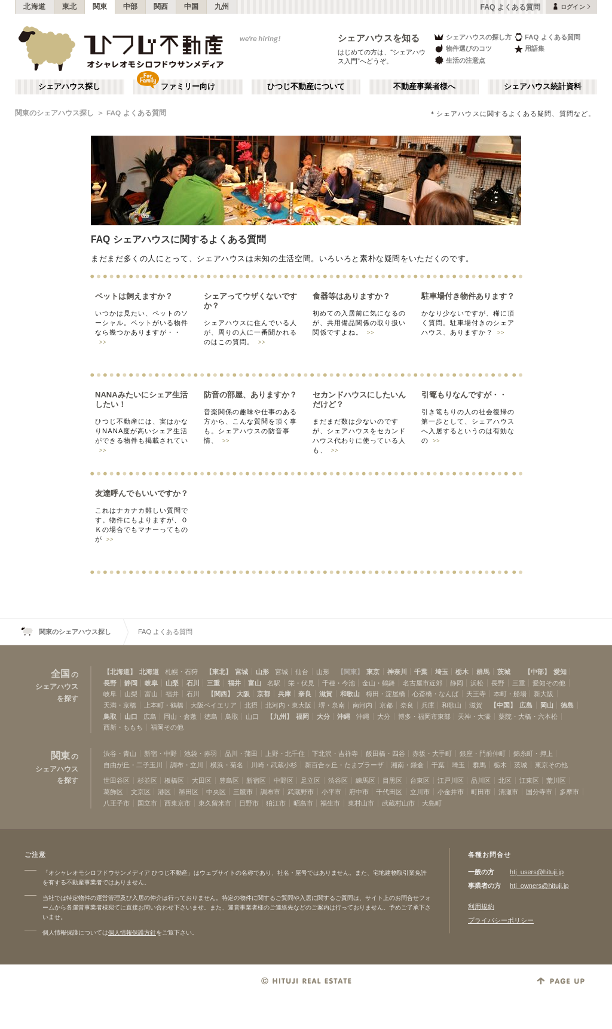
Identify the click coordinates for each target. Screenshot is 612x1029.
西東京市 (177, 803)
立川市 (420, 791)
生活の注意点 (459, 60)
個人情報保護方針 (132, 932)
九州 (222, 6)
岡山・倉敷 (180, 716)
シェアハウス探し (69, 86)
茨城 (503, 671)
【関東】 (350, 671)
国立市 (147, 803)
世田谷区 (116, 780)
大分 (323, 716)
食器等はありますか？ (351, 296)
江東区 (529, 780)
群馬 (482, 671)
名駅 (273, 683)
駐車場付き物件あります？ (468, 296)
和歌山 (350, 693)
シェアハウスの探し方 (472, 36)
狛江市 (276, 803)
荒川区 (556, 780)
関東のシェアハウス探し (54, 113)
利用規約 (481, 906)
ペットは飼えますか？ (134, 296)
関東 (100, 6)
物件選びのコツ (462, 48)
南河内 (362, 705)
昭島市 (303, 803)
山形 (262, 671)
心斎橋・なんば (435, 693)
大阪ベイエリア (214, 705)
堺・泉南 (332, 705)
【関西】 (220, 693)
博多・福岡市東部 (424, 716)
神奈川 (397, 671)
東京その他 (551, 764)
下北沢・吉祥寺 (335, 753)
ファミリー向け (188, 86)
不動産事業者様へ (424, 86)
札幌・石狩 (181, 671)
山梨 (172, 683)
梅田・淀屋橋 (385, 693)
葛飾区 (113, 791)
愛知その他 (549, 683)
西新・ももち (123, 727)
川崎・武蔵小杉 (274, 764)
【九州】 (280, 716)
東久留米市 (214, 803)
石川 (193, 683)
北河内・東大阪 (288, 705)
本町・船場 (510, 693)
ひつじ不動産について (306, 86)
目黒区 (392, 780)
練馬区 (365, 780)
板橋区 (174, 780)
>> (103, 342)
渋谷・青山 (119, 753)
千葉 (420, 671)
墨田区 (188, 791)
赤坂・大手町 (432, 753)
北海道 (34, 6)
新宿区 (256, 780)
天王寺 (476, 693)
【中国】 (503, 705)
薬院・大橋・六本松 (528, 716)
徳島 (567, 705)
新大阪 (543, 693)
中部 (130, 6)
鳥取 (110, 716)
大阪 (243, 693)
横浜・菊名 (226, 764)
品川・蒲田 (241, 753)
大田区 (202, 780)
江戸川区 (450, 780)
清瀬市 (508, 791)
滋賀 (325, 693)
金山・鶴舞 (378, 683)
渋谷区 (338, 780)
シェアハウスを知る (379, 38)
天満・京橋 (119, 705)
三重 (213, 683)
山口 (130, 716)
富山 (254, 683)
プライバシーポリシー (501, 920)
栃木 (462, 671)
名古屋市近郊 (422, 683)
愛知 (560, 671)
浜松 (477, 683)
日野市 (249, 803)
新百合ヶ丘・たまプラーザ (344, 764)
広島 (526, 705)
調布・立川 (186, 764)
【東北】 (219, 671)
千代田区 (389, 791)
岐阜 (151, 683)
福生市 (330, 803)
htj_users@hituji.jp (537, 871)
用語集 (529, 48)
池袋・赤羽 (200, 753)
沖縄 (343, 716)
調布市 (270, 791)
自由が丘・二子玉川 (133, 764)
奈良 (304, 693)
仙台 (301, 671)
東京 (373, 671)
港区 (164, 791)
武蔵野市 (300, 791)
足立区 (310, 780)
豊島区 (229, 780)
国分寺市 (539, 791)
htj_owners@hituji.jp (539, 885)
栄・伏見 (301, 683)
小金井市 (450, 791)
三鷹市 (243, 791)
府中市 (359, 791)
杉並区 (147, 780)
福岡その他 (167, 727)
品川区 (481, 780)
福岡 (302, 716)
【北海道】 (119, 671)
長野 (110, 683)
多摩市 (569, 791)
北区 (505, 780)
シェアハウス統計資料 (543, 86)
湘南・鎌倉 (407, 764)
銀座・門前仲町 (483, 753)
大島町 (432, 803)
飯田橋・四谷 (385, 753)
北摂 (251, 705)
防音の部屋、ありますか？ (250, 394)
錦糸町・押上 (533, 753)
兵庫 (284, 693)
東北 (69, 6)
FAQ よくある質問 (547, 36)
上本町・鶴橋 (163, 705)
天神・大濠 (474, 716)
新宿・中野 (160, 753)
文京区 (141, 791)
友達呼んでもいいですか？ (141, 493)
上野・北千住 (285, 753)
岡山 (546, 705)
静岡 (130, 683)
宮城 (241, 671)
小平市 (331, 791)
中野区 (283, 780)
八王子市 (116, 803)
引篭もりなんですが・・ (464, 394)
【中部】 (537, 671)
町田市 (481, 791)
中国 (191, 6)
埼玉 (441, 671)
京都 (263, 693)
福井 (234, 683)
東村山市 (361, 803)
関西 (161, 6)
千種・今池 (338, 683)
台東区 (420, 780)
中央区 (216, 791)
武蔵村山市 (398, 803)
